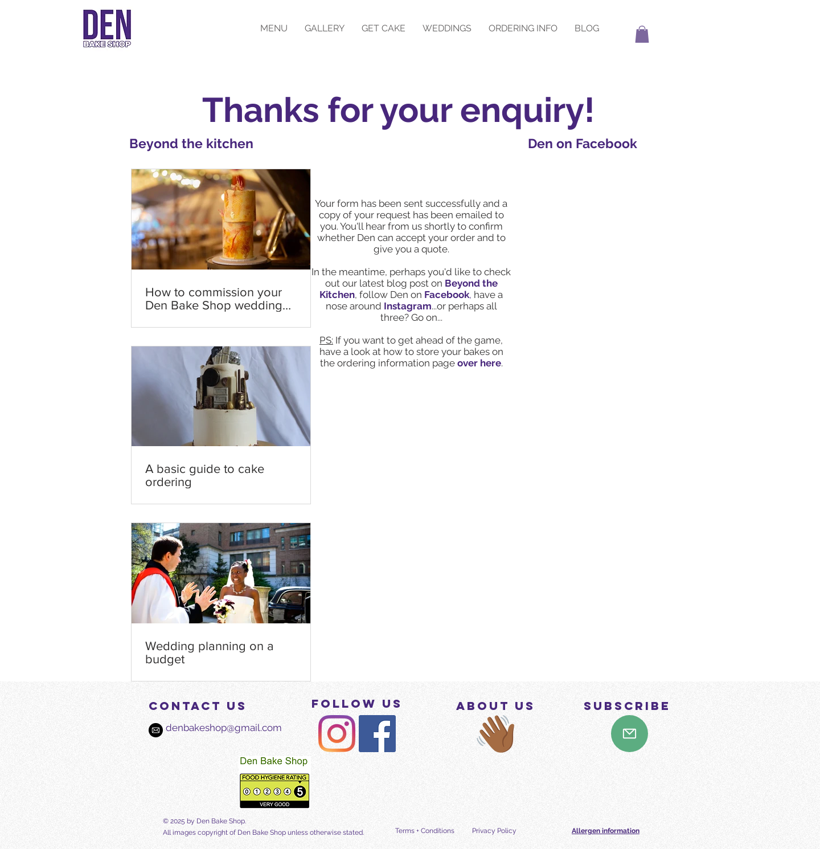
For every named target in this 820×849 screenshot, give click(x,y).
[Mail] (629, 733)
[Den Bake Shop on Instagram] (336, 733)
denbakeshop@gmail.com (212, 727)
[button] (642, 34)
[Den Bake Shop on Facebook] (377, 733)
